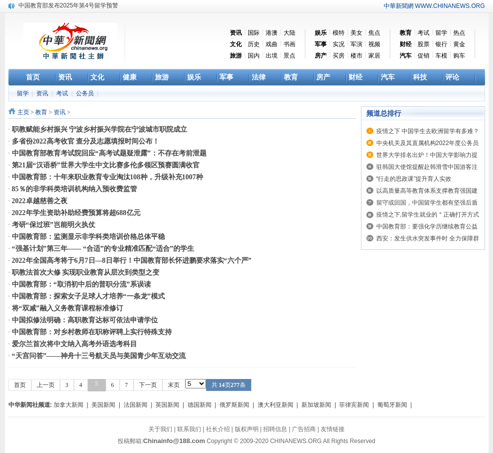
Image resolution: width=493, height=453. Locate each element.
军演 (356, 44)
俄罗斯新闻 (234, 404)
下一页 (148, 384)
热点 (459, 32)
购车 (459, 55)
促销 (423, 55)
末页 (174, 384)
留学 (441, 32)
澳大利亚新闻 (275, 404)
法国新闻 (135, 404)
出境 (272, 55)
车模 (441, 55)
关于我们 (160, 429)
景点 (289, 55)
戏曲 (272, 44)
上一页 (46, 384)
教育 (41, 112)
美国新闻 (103, 404)
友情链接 (333, 429)
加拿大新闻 (68, 404)
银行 (441, 44)
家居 (374, 55)
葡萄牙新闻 (392, 404)
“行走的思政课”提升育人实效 (414, 178)
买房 (339, 55)
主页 (23, 112)
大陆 (289, 32)
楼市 (356, 55)
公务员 (85, 93)
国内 (254, 55)
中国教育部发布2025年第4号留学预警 (68, 5)
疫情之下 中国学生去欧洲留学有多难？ (427, 131)
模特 (339, 32)
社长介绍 (218, 429)
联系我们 (189, 429)
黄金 (459, 44)
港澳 (272, 32)
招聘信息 (275, 429)
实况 (339, 44)
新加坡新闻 (316, 404)
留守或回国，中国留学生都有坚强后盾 (427, 202)
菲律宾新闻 (354, 404)
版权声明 (247, 429)
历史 (254, 44)
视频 (374, 44)
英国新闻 (167, 404)
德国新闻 (199, 404)
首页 (20, 384)
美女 (356, 32)
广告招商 (304, 429)
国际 (254, 32)
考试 (423, 32)
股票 (423, 44)
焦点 (374, 32)
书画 (289, 44)
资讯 (43, 93)
